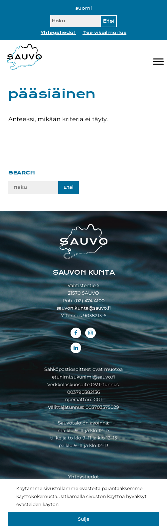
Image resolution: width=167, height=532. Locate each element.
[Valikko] (158, 61)
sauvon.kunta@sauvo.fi (84, 308)
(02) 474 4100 (89, 301)
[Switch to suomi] (83, 8)
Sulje (83, 519)
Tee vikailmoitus (104, 32)
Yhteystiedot (58, 32)
